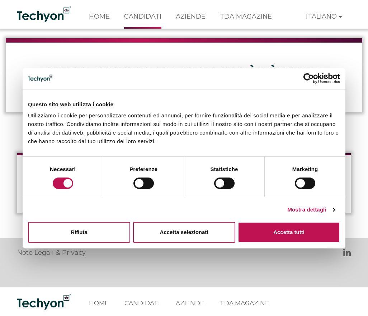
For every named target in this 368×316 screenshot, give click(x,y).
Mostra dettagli (306, 209)
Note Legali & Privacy (51, 253)
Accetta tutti (289, 232)
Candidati (142, 16)
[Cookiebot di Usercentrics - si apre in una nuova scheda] (308, 78)
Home (99, 16)
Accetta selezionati (184, 232)
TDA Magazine (246, 16)
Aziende (191, 16)
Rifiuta (79, 232)
